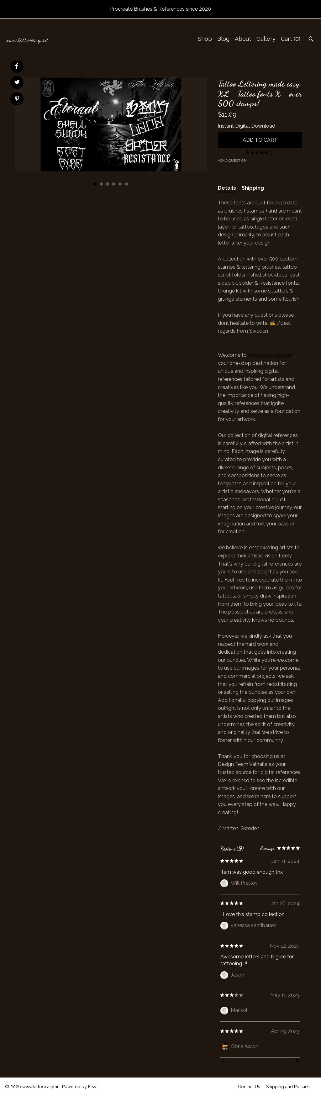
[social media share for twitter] (17, 83)
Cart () (290, 38)
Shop (205, 38)
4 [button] (113, 184)
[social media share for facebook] (16, 66)
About (243, 38)
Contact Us (249, 1086)
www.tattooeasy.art (270, 355)
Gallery (266, 38)
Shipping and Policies (288, 1086)
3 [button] (107, 184)
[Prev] (222, 1061)
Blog (223, 38)
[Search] (311, 39)
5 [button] (120, 184)
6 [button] (126, 184)
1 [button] (95, 184)
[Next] (297, 1061)
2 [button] (101, 184)
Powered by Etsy (79, 1086)
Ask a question (232, 161)
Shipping (253, 188)
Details (227, 188)
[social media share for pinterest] (17, 99)
